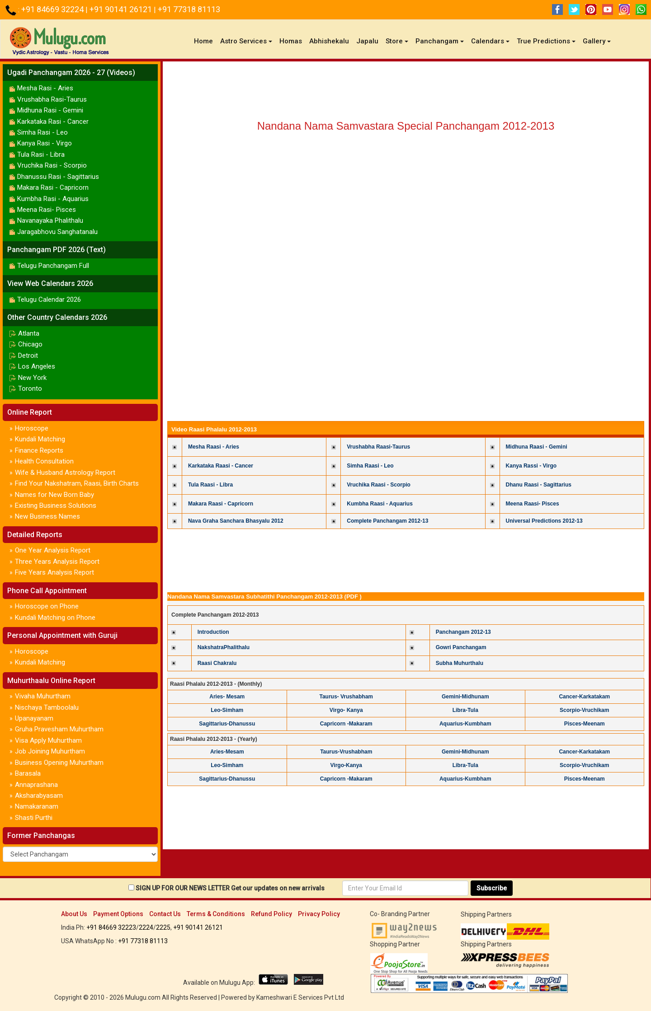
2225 (163, 927)
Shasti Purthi (33, 818)
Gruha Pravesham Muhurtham (59, 729)
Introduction (213, 632)
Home (205, 41)
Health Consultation (44, 461)
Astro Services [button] (246, 41)
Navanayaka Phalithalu (50, 220)
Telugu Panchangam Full (53, 266)
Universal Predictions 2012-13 (544, 521)
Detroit (28, 355)
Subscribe (491, 888)
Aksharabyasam (39, 795)
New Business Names (47, 516)
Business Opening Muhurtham (59, 762)
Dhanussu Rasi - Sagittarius (58, 177)
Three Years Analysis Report (57, 561)
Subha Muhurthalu (459, 663)
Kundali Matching (40, 439)
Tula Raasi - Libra (210, 485)
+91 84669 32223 (111, 927)
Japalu (367, 41)
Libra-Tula (465, 710)
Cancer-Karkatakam (584, 696)
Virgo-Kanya (346, 765)
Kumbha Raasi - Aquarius (380, 504)
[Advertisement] (406, 88)
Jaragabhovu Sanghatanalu (57, 232)
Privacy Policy (319, 913)
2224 (146, 927)
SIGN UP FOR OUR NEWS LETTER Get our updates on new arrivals (230, 888)
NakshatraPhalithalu (224, 647)
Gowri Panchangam (461, 647)
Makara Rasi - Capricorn (53, 187)
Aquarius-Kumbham (465, 724)
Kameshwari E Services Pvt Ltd (300, 997)
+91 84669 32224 (53, 9)
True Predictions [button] (546, 41)
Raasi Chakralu (217, 663)
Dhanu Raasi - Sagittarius (538, 485)
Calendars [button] (490, 41)
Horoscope (31, 428)
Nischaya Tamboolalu (47, 707)
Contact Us (165, 913)
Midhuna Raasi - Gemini (536, 447)
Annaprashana (36, 785)
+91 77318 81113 (189, 9)
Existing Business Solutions (55, 505)
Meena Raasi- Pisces (532, 504)
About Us (74, 913)
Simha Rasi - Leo (42, 132)
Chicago (30, 344)
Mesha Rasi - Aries (45, 88)
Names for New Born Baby (54, 495)
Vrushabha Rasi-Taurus (52, 99)
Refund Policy (271, 913)
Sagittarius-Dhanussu (227, 724)
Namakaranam (36, 806)
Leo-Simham (227, 710)
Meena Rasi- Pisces (46, 210)
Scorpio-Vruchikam (584, 710)
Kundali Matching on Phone (55, 617)
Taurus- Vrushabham (346, 696)
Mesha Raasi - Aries (213, 447)
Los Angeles (36, 366)
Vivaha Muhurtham (43, 696)
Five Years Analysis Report (54, 572)
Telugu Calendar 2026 (49, 299)
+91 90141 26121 (122, 9)
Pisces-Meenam (584, 724)
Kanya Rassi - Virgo (531, 466)
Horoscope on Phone (47, 606)
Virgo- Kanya (346, 710)
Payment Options (118, 913)
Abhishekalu (329, 41)
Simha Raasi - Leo (370, 466)
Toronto (30, 388)
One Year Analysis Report (52, 550)
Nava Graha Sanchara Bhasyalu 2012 (235, 521)
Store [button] (397, 41)
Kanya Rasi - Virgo (44, 143)
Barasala (28, 773)
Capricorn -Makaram (346, 724)
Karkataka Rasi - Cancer (53, 121)
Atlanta (28, 333)
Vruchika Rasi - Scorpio (52, 165)
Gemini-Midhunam (465, 696)
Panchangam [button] (439, 41)
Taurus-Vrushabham (346, 752)
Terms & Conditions (216, 913)
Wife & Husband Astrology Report (65, 472)
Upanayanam (34, 718)
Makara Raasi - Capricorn (220, 504)
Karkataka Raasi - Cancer (220, 466)
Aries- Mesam (227, 696)
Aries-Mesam (227, 752)
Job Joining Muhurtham (50, 751)
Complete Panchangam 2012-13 (387, 521)
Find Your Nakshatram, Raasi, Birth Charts (77, 483)
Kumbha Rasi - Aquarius (53, 199)
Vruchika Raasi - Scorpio (378, 485)
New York (32, 378)
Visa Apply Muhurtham (48, 740)
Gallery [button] (597, 41)
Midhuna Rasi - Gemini (50, 110)
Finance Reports (39, 450)
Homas (290, 41)
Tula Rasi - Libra (41, 154)
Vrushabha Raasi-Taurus (378, 447)
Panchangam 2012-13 (463, 632)
